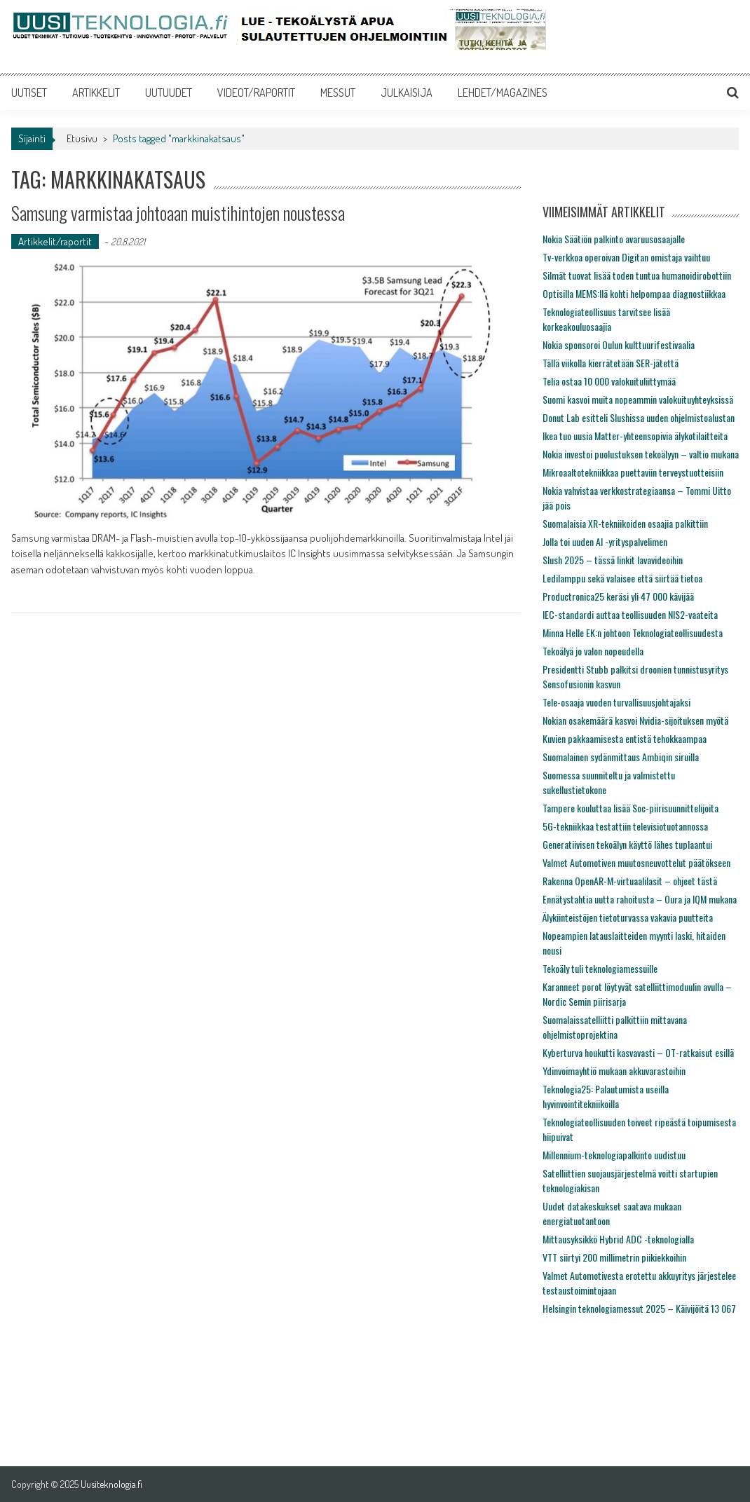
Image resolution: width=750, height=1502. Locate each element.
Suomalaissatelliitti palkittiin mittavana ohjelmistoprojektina (615, 1027)
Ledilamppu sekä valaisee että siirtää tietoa (622, 578)
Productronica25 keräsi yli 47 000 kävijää (618, 596)
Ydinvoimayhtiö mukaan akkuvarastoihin (614, 1070)
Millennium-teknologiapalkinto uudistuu (614, 1154)
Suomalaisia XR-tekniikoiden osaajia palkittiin (625, 523)
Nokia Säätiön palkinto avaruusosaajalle (614, 238)
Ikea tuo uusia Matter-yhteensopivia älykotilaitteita (635, 435)
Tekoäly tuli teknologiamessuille (600, 968)
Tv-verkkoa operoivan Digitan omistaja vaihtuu (626, 257)
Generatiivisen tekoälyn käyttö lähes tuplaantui (627, 844)
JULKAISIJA (406, 93)
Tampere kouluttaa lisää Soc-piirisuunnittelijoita (630, 807)
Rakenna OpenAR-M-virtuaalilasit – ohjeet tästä (630, 880)
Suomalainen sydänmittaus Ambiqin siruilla (621, 756)
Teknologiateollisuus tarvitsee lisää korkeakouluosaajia (606, 319)
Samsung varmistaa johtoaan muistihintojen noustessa (178, 212)
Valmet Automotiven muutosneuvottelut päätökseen (636, 862)
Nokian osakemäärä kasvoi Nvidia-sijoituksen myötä (635, 720)
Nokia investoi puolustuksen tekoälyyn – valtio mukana (641, 453)
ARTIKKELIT (96, 93)
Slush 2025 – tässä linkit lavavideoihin (613, 559)
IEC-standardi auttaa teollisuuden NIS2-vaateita (630, 614)
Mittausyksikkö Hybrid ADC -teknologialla (618, 1238)
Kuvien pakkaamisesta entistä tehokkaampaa (625, 738)
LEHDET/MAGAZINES (502, 93)
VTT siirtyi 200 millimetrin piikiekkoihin (614, 1257)
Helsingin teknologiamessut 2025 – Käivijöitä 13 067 (639, 1308)
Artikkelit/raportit (55, 241)
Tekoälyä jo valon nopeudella (593, 650)
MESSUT (337, 93)
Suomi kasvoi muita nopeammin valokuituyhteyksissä (638, 399)
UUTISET (29, 93)
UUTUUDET (168, 93)
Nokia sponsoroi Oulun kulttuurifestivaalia (619, 344)
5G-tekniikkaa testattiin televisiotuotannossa (625, 826)
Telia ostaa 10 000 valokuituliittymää (609, 381)
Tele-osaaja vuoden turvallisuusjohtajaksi (616, 702)
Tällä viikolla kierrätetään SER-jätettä (611, 362)
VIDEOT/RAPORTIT (256, 93)
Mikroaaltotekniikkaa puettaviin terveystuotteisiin (633, 472)
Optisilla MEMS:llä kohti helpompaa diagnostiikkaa (634, 293)
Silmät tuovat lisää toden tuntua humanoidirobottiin (637, 275)
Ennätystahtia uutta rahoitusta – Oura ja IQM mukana (640, 899)
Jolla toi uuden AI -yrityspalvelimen (605, 541)
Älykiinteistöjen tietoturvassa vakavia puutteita (628, 917)
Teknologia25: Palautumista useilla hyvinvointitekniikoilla (606, 1096)
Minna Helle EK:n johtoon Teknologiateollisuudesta (633, 632)
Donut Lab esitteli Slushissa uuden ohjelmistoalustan (639, 417)
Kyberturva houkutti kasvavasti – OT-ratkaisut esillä (638, 1052)
